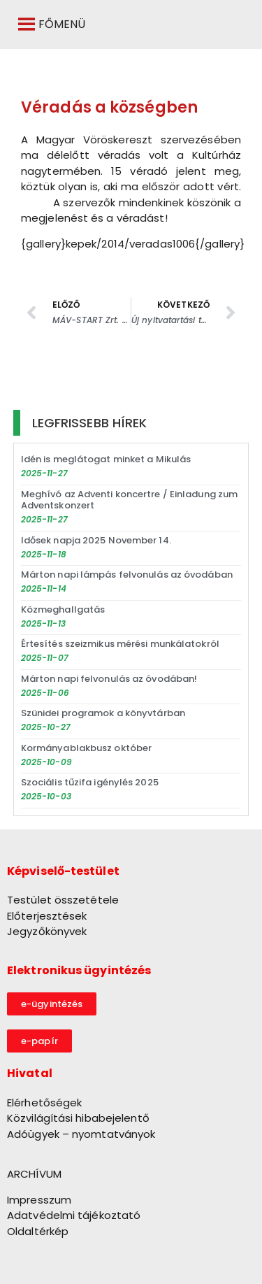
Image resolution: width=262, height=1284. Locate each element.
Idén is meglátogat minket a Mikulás (106, 459)
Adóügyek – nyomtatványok (81, 1134)
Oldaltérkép (37, 1231)
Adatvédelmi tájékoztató (73, 1215)
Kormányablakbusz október (86, 748)
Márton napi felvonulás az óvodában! (109, 678)
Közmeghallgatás (63, 609)
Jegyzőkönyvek (47, 931)
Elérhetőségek (44, 1102)
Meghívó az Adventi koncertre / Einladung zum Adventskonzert (129, 500)
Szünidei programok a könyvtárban (103, 713)
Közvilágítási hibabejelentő (78, 1118)
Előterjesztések (47, 915)
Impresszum (39, 1199)
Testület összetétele (63, 899)
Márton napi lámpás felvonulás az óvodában (127, 574)
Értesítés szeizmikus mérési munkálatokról (120, 643)
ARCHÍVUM (34, 1174)
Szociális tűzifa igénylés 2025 (90, 782)
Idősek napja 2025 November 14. (96, 540)
